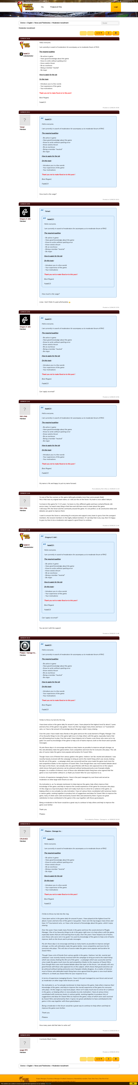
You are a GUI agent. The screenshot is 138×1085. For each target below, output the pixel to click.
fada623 (26, 53)
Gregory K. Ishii (25, 219)
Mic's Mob (23, 416)
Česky (116, 1)
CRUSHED (24, 839)
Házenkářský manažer (80, 1079)
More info (50, 1084)
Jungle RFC (24, 1050)
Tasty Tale (91, 1079)
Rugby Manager (41, 1079)
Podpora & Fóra (56, 7)
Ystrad (22, 127)
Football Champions (67, 1079)
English (30, 23)
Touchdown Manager (53, 1079)
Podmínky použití (52, 1081)
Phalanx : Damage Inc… (28, 653)
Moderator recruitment (60, 23)
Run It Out (105, 1079)
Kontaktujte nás (41, 1081)
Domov (23, 23)
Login (116, 7)
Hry (42, 7)
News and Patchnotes (42, 23)
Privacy (60, 1081)
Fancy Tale (98, 1079)
